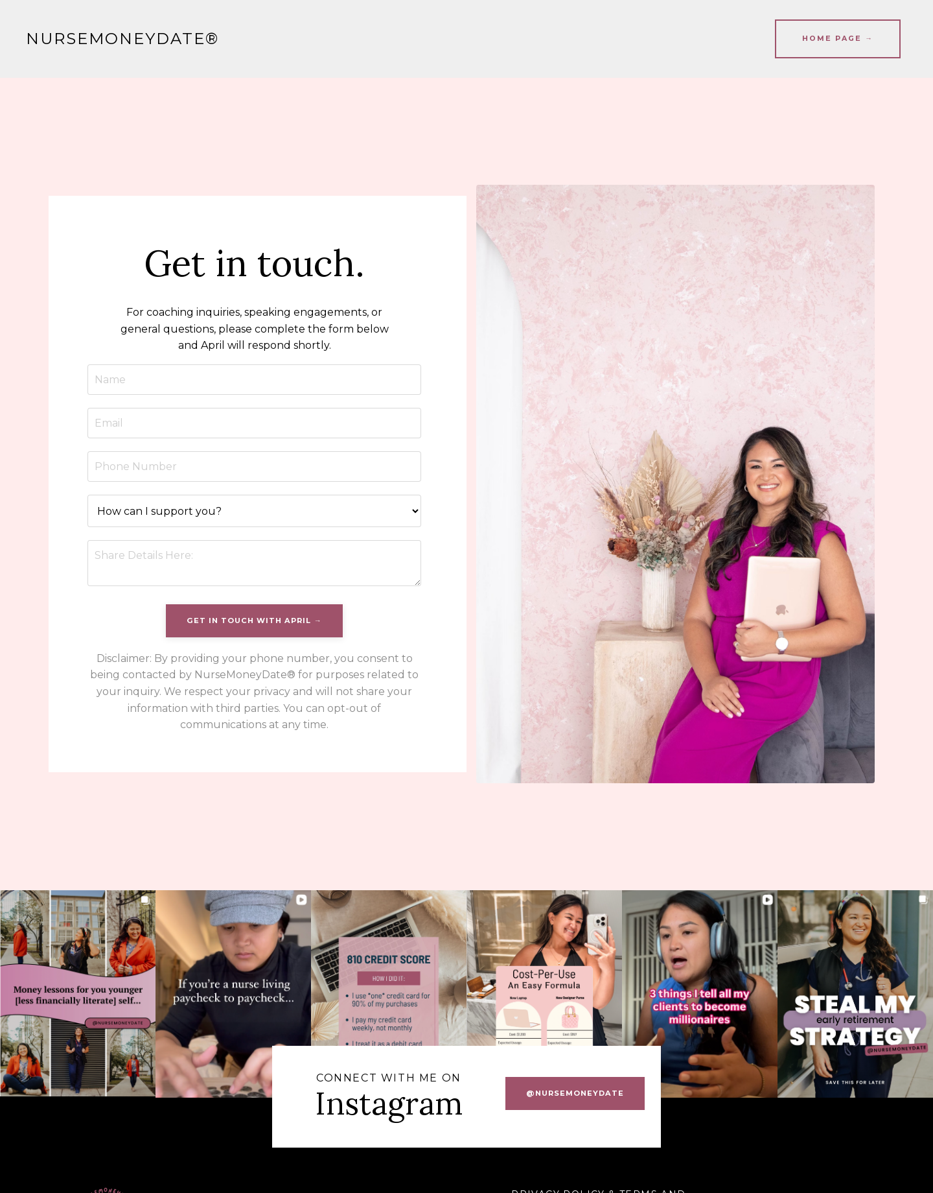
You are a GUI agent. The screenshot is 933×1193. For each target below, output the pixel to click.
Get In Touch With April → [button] (254, 620)
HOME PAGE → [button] (837, 38)
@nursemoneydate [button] (575, 1093)
